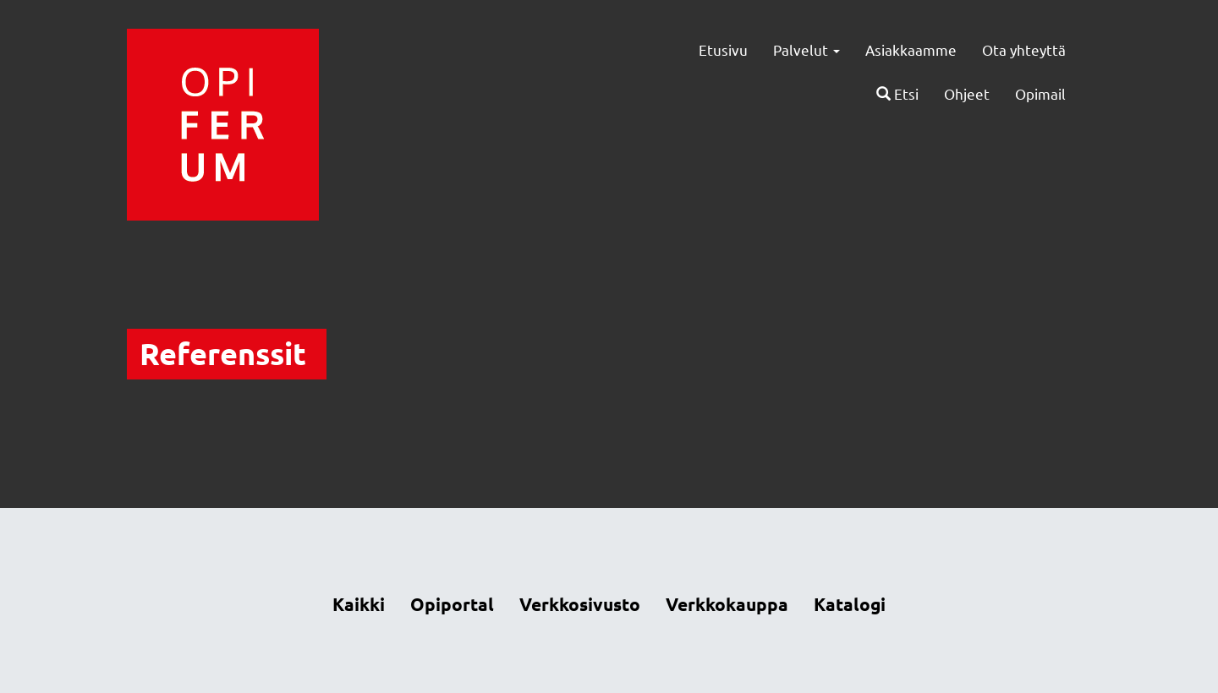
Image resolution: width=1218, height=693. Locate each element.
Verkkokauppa (727, 603)
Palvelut (806, 49)
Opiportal (452, 603)
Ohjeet (967, 93)
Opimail (1040, 93)
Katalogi (850, 603)
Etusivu (723, 49)
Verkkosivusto (579, 603)
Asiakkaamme (911, 49)
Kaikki (358, 603)
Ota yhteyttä (1024, 49)
